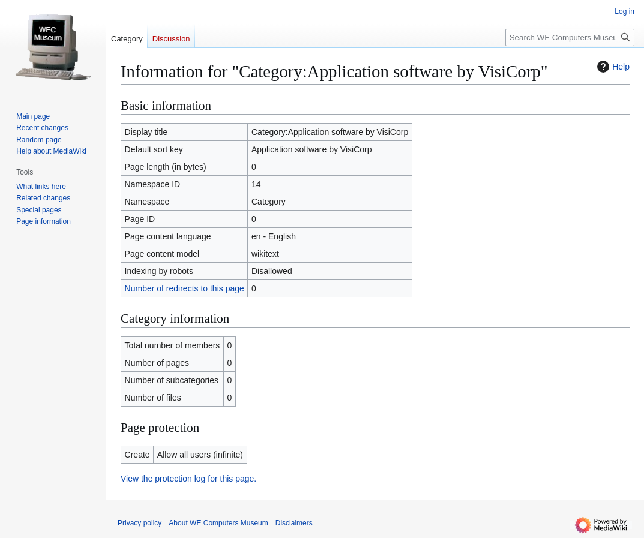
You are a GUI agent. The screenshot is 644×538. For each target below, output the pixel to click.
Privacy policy (139, 523)
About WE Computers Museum (218, 523)
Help (612, 67)
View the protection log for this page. (188, 478)
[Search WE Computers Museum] (569, 37)
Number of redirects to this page (184, 288)
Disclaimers (294, 523)
